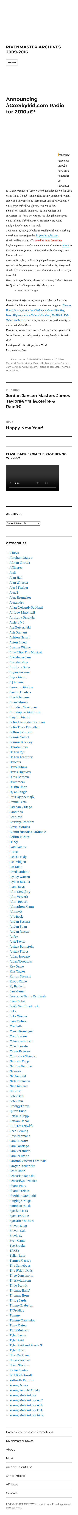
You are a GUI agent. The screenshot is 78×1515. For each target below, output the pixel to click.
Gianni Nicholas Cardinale (28, 832)
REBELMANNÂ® (21, 1126)
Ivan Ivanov (18, 847)
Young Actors (19, 1385)
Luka (13, 1011)
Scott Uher (17, 1171)
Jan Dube (16, 867)
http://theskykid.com (47, 235)
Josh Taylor (18, 941)
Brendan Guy (19, 662)
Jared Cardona (19, 871)
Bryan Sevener (20, 672)
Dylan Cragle (18, 792)
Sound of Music (20, 1206)
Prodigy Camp (19, 1106)
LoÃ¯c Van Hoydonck (24, 1006)
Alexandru (17, 602)
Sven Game (17, 1240)
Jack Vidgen (18, 862)
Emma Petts (18, 802)
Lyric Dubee (18, 1021)
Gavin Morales (20, 827)
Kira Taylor (17, 971)
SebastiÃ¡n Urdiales (23, 1181)
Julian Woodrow (21, 961)
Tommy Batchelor (22, 1320)
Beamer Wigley (20, 647)
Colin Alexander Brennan (27, 722)
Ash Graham (18, 632)
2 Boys (14, 552)
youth (16, 370)
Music (10, 1458)
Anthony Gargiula (22, 617)
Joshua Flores (19, 951)
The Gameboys (20, 1265)
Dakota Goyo (19, 747)
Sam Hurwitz (19, 1141)
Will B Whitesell (21, 1375)
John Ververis (19, 896)
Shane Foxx (18, 1186)
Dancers (15, 762)
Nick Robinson (20, 1081)
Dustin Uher (18, 787)
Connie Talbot (19, 737)
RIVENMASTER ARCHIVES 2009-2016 (27, 1504)
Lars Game (17, 991)
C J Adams (16, 682)
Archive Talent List (19, 1467)
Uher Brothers (20, 1355)
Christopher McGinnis (25, 712)
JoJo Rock (16, 916)
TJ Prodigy (17, 1310)
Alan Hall (16, 577)
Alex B (14, 592)
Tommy (15, 1315)
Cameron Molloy (21, 687)
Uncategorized (20, 1360)
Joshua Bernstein (22, 946)
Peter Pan (16, 1101)
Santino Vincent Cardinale (28, 1161)
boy (30, 363)
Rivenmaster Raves (20, 1441)
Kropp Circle (18, 981)
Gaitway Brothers (22, 822)
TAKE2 (14, 1250)
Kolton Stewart (20, 976)
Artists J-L (17, 622)
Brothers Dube (20, 667)
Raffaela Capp (19, 1116)
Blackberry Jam (20, 657)
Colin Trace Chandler (24, 727)
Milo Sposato (19, 1046)
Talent (42, 366)
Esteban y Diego (21, 807)
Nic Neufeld (18, 1076)
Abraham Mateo (21, 557)
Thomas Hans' (20, 1290)
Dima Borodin (19, 777)
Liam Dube (17, 1001)
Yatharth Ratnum (22, 1380)
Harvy (14, 842)
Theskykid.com (20, 1280)
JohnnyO (16, 911)
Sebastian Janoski (22, 1176)
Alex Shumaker (20, 597)
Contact (12, 1493)
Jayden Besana (20, 881)
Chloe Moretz (19, 702)
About (10, 1449)
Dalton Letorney (21, 757)
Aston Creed (18, 642)
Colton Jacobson (21, 732)
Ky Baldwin (17, 986)
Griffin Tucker (19, 837)
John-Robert (19, 901)
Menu (12, 62)
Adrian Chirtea (20, 562)
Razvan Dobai (19, 1121)
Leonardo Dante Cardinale (28, 996)
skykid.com (30, 366)
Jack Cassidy (18, 857)
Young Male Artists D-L (26, 1410)
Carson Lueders (20, 692)
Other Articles (16, 1475)
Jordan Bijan (18, 926)
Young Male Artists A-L (26, 1405)
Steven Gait (18, 1230)
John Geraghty (20, 891)
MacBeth (16, 1026)
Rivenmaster (18, 359)
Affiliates (16, 567)
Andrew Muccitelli (22, 612)
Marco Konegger (21, 1031)
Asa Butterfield (20, 627)
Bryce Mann (18, 677)
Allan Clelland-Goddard (37, 315)
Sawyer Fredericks (22, 1166)
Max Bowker (18, 1036)
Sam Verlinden (38, 310)
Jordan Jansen (21, 310)
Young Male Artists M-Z (26, 1415)
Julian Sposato (20, 956)
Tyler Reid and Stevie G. (26, 1345)
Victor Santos (19, 1370)
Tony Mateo (18, 1325)
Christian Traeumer (23, 707)
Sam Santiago (19, 1146)
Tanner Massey (20, 1260)
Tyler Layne (18, 1335)
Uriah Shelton (19, 1365)
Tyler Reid (17, 1340)
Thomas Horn (19, 1295)
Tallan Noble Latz (16, 320)
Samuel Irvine (19, 1156)
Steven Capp (18, 1225)
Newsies (15, 1071)
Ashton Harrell (20, 637)
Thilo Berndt (18, 1285)
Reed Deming (19, 1131)
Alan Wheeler (19, 582)
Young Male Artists (23, 1395)
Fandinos (16, 812)
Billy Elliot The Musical (26, 652)
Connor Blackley (55, 310)
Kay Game (17, 966)
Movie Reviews (20, 1051)
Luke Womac (19, 1016)
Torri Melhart (19, 1330)
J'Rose (14, 852)
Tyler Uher (17, 1350)
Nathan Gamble (21, 1066)
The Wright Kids (60, 315)
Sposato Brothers (22, 1220)
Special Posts (19, 1210)
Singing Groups (20, 1201)
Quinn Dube (18, 1111)
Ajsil (13, 572)
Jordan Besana (20, 921)
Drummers (17, 782)
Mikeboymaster (21, 1041)
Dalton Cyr (17, 752)
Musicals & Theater (23, 1056)
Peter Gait (17, 1096)
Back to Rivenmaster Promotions (29, 1432)
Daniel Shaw (18, 767)
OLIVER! (15, 1091)
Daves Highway (14, 315)
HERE (66, 245)
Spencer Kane (19, 1215)
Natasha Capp (19, 1061)
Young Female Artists (25, 1390)
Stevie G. (16, 1235)
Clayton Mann (19, 717)
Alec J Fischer (19, 587)
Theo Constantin (21, 1275)
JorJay (14, 936)
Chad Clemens (19, 697)
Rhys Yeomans (20, 1136)
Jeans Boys (17, 886)
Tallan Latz (53, 366)
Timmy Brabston (21, 1305)
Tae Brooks (17, 1245)
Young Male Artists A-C (26, 1400)
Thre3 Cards (18, 1300)
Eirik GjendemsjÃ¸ (22, 797)
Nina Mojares (19, 1086)
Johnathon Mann (22, 906)
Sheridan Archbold (23, 1196)
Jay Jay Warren (20, 876)
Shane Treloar (19, 1191)
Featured (49, 359)
